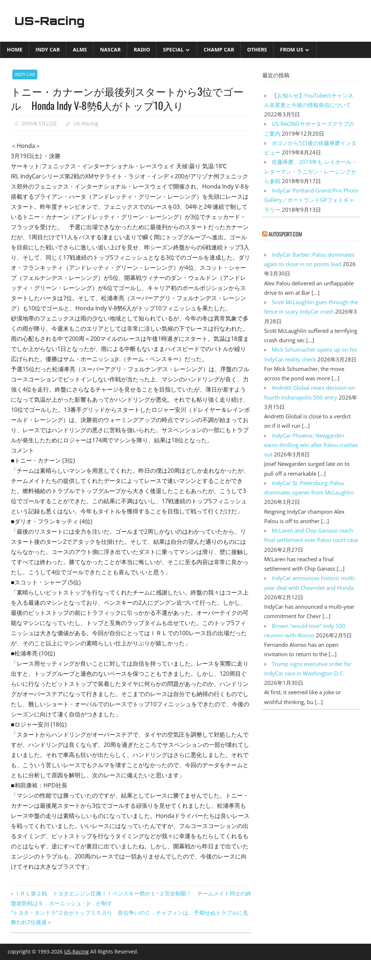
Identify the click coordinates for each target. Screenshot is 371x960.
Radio (142, 49)
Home (14, 49)
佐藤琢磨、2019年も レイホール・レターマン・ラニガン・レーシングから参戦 (310, 171)
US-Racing (50, 20)
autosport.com (285, 234)
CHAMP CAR (219, 49)
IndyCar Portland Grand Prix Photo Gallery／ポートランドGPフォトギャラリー (311, 200)
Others (257, 49)
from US (291, 49)
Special (173, 49)
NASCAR (110, 49)
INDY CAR (48, 49)
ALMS (80, 49)
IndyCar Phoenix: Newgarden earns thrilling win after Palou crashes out (311, 444)
